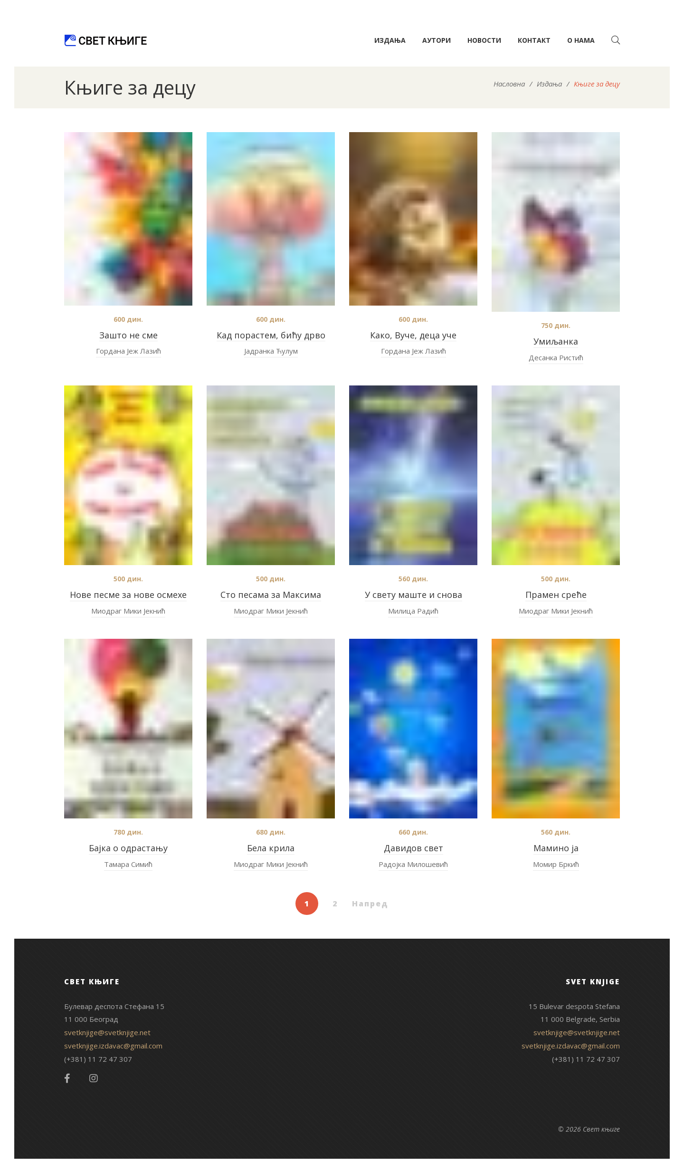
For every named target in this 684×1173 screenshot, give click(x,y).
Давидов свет (413, 848)
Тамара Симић (128, 864)
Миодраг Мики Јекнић (128, 610)
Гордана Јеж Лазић (128, 351)
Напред (370, 903)
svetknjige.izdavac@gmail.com (113, 1045)
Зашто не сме (128, 335)
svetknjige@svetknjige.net (107, 1032)
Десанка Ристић (556, 357)
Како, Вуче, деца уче (413, 335)
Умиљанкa (555, 341)
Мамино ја (556, 848)
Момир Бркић (556, 864)
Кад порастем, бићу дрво (271, 335)
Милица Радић (413, 610)
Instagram (93, 1078)
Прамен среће (556, 594)
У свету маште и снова (413, 594)
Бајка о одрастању (128, 848)
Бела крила (270, 848)
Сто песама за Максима (270, 594)
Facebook (67, 1078)
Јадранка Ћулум (271, 351)
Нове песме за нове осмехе (128, 594)
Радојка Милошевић (413, 864)
